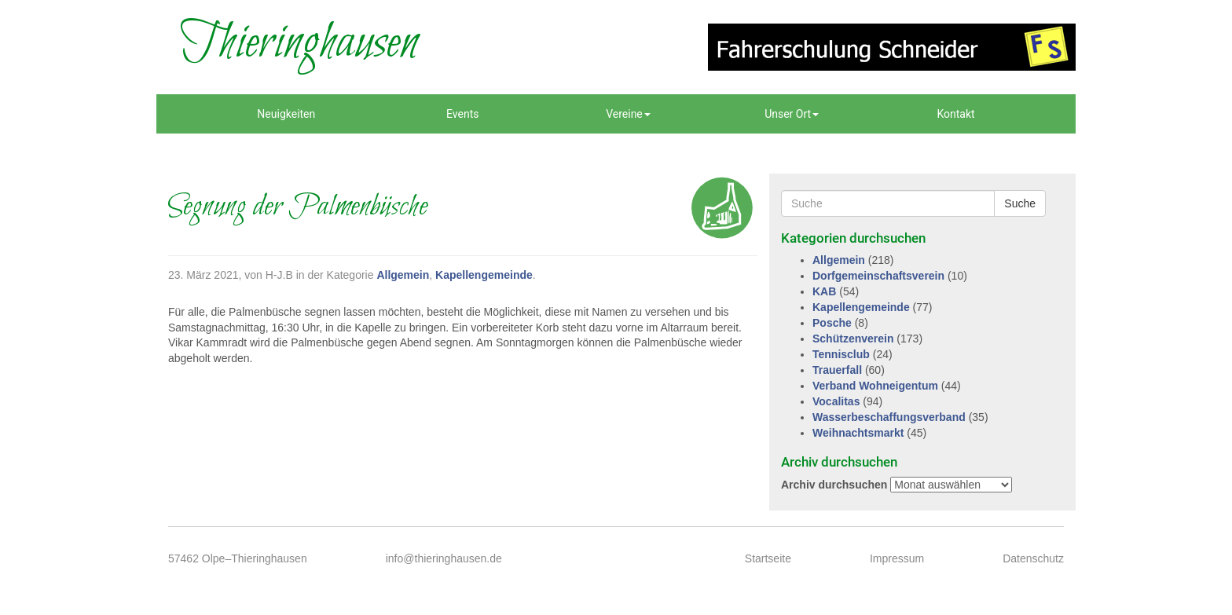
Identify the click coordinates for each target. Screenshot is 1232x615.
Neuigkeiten (286, 114)
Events (462, 114)
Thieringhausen (299, 43)
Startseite (768, 558)
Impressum (897, 558)
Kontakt (955, 114)
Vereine (628, 114)
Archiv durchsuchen (834, 484)
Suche (1020, 203)
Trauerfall (837, 370)
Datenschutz (1033, 558)
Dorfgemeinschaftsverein (878, 275)
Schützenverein (852, 338)
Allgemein (402, 275)
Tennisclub (841, 354)
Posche (832, 323)
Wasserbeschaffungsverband (889, 417)
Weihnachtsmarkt (858, 432)
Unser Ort (791, 114)
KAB (824, 291)
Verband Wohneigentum (875, 385)
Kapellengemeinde (484, 275)
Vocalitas (836, 401)
